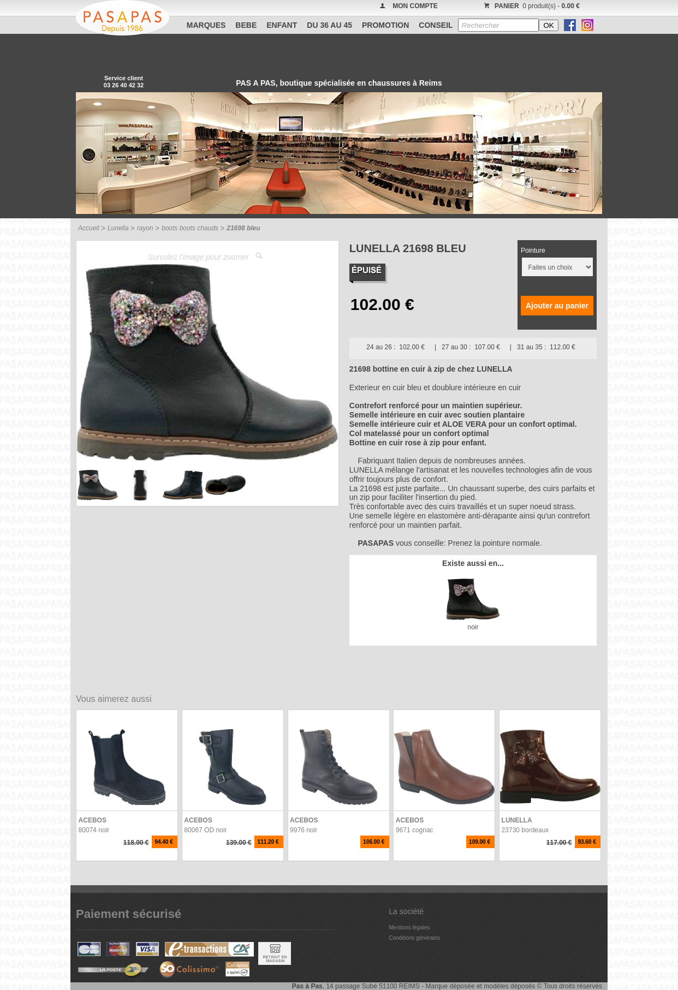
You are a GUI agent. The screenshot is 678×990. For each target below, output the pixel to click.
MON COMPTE (415, 6)
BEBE (246, 25)
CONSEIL (436, 25)
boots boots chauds (190, 228)
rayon (145, 228)
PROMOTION (385, 25)
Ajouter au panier (557, 305)
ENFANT (281, 25)
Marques (206, 25)
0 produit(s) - (530, 6)
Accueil (88, 228)
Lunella (118, 228)
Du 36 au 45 (329, 25)
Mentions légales (409, 928)
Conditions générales (414, 938)
